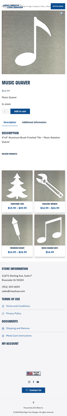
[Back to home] (13, 6)
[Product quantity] (5, 111)
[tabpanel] (33, 42)
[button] (33, 403)
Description (10, 122)
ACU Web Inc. (38, 408)
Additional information (34, 122)
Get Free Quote (58, 6)
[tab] (33, 122)
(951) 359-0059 (11, 286)
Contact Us (33, 390)
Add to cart (20, 111)
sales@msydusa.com (13, 291)
